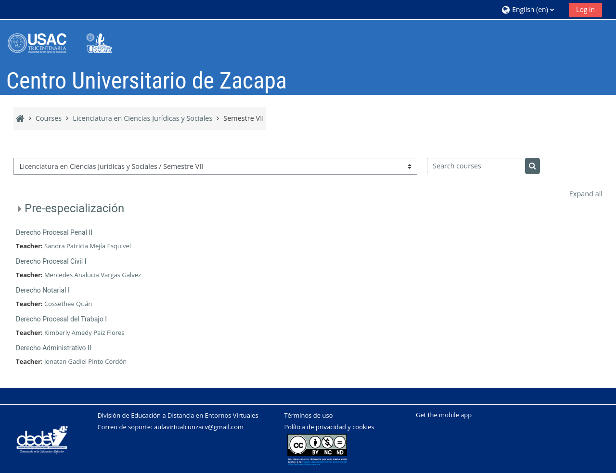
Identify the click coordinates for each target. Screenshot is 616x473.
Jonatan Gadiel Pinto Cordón (85, 361)
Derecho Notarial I (43, 290)
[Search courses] (476, 165)
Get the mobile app (444, 414)
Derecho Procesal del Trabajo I (61, 319)
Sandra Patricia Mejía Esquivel (87, 246)
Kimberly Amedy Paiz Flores (84, 332)
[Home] (66, 42)
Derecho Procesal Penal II (54, 232)
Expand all (586, 193)
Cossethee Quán (68, 303)
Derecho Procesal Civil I (51, 261)
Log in (585, 9)
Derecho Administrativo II (53, 348)
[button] (531, 9)
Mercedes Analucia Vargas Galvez (92, 274)
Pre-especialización (74, 208)
